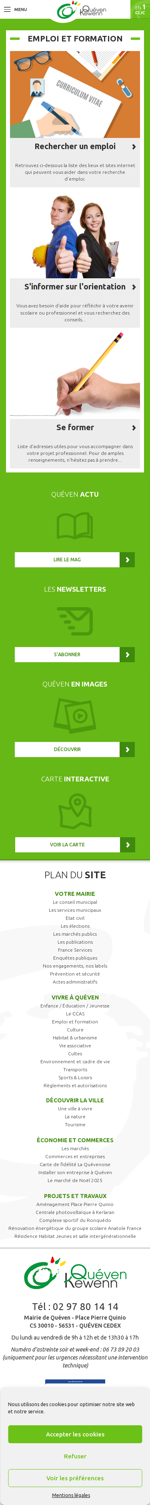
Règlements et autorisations (75, 1085)
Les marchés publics (75, 933)
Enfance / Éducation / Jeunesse (75, 1005)
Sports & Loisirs (75, 1077)
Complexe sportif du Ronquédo (75, 1220)
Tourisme (75, 1124)
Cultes (75, 1053)
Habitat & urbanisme (75, 1037)
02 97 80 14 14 (85, 1306)
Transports (75, 1069)
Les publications (75, 941)
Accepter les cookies (75, 1434)
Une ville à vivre (75, 1108)
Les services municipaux (75, 910)
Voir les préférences (75, 1478)
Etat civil (75, 918)
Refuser (75, 1456)
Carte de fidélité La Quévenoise (75, 1164)
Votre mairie (75, 894)
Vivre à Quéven (75, 997)
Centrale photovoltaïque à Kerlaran (75, 1212)
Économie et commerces (75, 1140)
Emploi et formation (75, 1021)
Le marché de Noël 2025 (75, 1180)
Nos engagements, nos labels (75, 965)
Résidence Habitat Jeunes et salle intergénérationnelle (75, 1236)
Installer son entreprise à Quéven (75, 1172)
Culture (75, 1029)
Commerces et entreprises (75, 1156)
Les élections (75, 926)
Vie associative (75, 1045)
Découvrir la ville (75, 1100)
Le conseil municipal (75, 902)
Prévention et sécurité (75, 973)
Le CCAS (75, 1013)
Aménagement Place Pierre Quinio (75, 1204)
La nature (75, 1116)
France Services (75, 949)
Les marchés (75, 1148)
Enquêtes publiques (75, 957)
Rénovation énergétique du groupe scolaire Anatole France (75, 1228)
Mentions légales (71, 1495)
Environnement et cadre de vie (75, 1061)
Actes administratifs (75, 981)
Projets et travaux (75, 1196)
